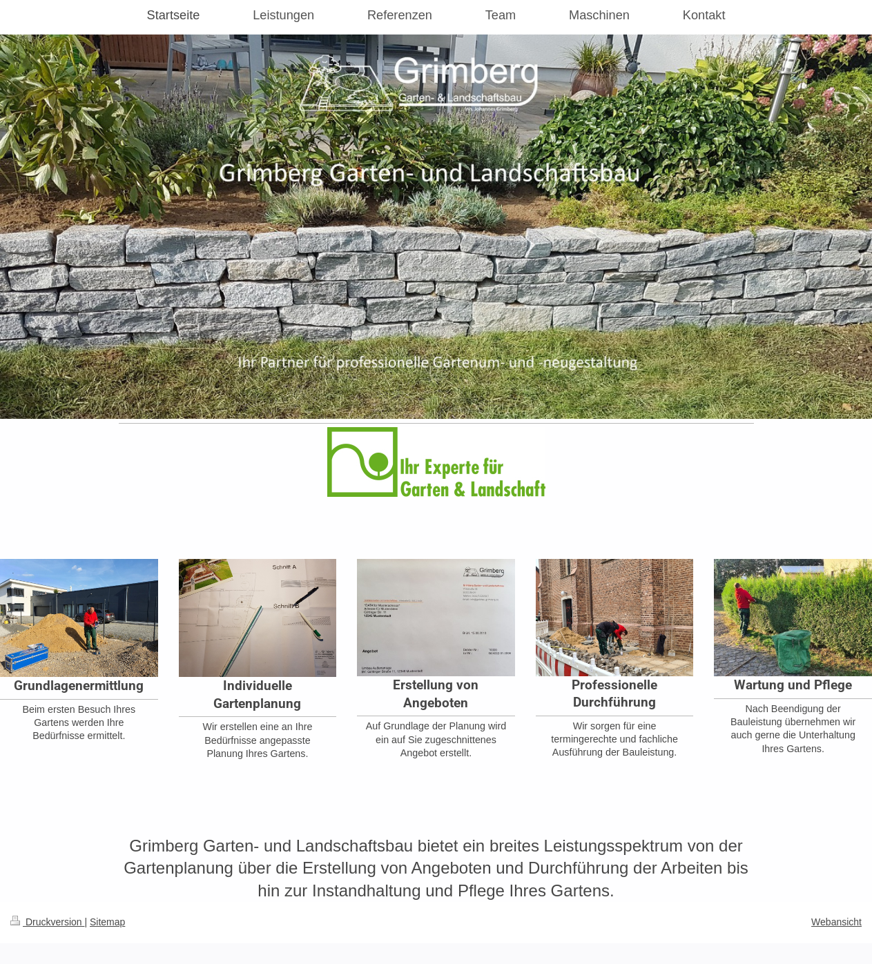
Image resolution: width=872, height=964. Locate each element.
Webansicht (836, 921)
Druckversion (47, 921)
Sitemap (107, 921)
